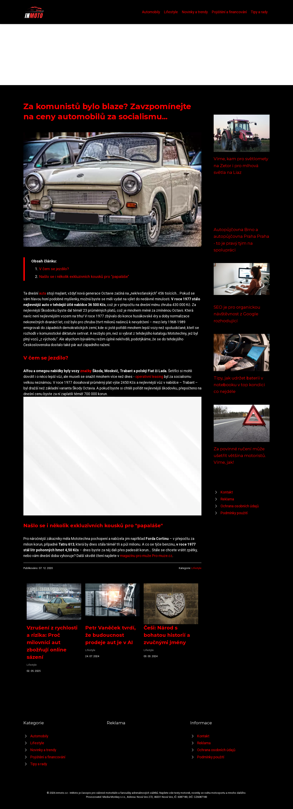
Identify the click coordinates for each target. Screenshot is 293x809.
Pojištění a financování (229, 12)
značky (86, 371)
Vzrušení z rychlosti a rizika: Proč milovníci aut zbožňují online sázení (52, 642)
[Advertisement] (146, 54)
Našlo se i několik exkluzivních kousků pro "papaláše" (84, 276)
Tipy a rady (259, 12)
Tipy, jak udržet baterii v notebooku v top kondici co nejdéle (239, 384)
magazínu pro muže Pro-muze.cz (146, 556)
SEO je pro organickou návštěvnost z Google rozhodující (237, 314)
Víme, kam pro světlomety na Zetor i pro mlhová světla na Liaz (241, 165)
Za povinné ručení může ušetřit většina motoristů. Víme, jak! (240, 455)
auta (42, 293)
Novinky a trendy (195, 12)
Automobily (151, 12)
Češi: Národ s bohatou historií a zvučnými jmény (167, 635)
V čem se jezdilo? (54, 268)
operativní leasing (149, 377)
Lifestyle (171, 12)
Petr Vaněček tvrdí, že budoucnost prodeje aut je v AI (110, 635)
